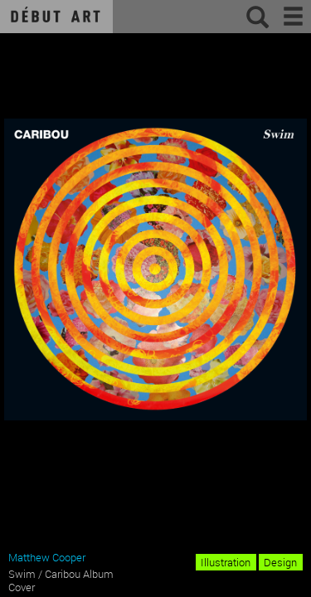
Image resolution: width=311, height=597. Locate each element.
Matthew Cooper (46, 557)
